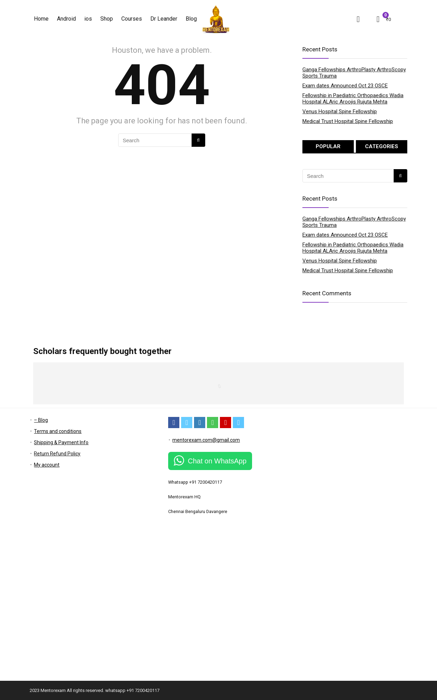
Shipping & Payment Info (61, 442)
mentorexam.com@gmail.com (206, 440)
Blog (191, 18)
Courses (131, 18)
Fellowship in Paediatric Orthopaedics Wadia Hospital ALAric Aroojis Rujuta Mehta (352, 98)
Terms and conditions (57, 431)
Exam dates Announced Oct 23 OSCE (345, 85)
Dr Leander (163, 18)
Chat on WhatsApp (217, 461)
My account (46, 465)
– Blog (41, 420)
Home (41, 18)
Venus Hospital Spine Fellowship (339, 111)
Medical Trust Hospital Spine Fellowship (347, 121)
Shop (106, 18)
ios (88, 18)
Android (66, 18)
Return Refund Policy (57, 453)
